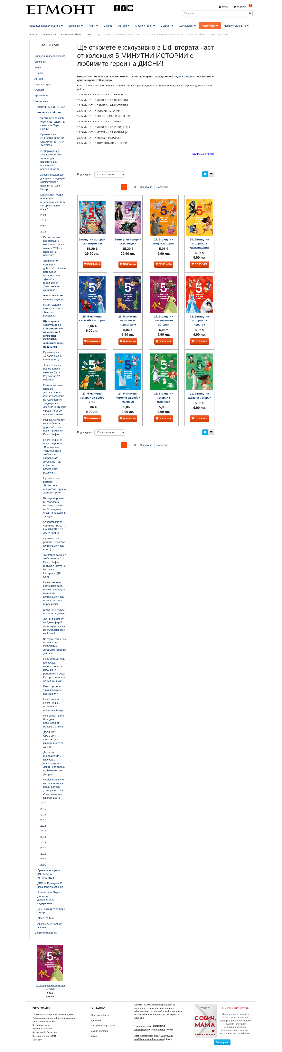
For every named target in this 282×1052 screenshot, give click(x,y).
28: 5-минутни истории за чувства (199, 314)
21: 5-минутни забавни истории (199, 386)
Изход (94, 1036)
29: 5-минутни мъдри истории (163, 237)
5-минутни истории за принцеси (127, 239)
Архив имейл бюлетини (45, 1032)
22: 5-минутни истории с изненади (163, 388)
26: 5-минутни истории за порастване (127, 314)
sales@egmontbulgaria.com (149, 1029)
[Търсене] (250, 13)
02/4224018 (159, 1026)
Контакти (37, 1039)
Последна (162, 187)
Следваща (146, 187)
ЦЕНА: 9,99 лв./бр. (204, 153)
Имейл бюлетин (99, 1031)
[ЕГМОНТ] (60, 8)
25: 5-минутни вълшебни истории (92, 314)
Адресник (96, 1020)
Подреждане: (85, 174)
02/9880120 (167, 1035)
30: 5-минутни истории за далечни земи (199, 239)
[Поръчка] (243, 6)
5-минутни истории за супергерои (92, 239)
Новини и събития (42, 1028)
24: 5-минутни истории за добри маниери (127, 388)
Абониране (222, 1042)
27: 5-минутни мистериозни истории (50, 987)
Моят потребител (100, 1015)
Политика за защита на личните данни (53, 1014)
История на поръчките (103, 1025)
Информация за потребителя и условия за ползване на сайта (54, 1019)
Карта (170, 1029)
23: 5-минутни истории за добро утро (92, 388)
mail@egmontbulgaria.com (149, 1039)
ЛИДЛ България (184, 76)
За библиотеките (41, 1025)
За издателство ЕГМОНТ (46, 1036)
